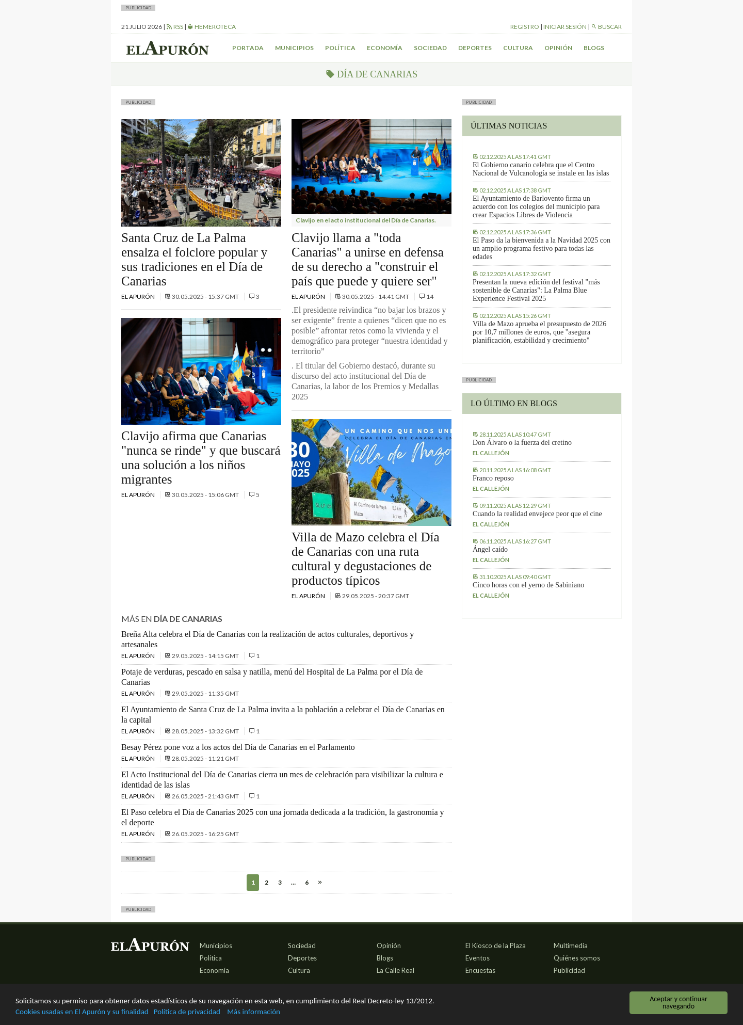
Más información (284, 1011)
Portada (248, 48)
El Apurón (138, 296)
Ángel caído (490, 549)
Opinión (558, 48)
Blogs (594, 48)
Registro (524, 26)
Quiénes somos (577, 958)
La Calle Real (395, 970)
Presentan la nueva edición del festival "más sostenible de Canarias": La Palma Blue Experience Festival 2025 (536, 290)
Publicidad (569, 970)
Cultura (518, 48)
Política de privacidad (209, 1011)
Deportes (475, 48)
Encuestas (480, 970)
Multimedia (571, 945)
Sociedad (430, 48)
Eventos (477, 958)
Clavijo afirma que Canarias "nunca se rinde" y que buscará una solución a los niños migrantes (200, 457)
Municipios (294, 48)
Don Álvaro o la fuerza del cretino (522, 442)
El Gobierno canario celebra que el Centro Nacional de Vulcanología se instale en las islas (541, 169)
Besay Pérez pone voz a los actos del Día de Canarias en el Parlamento (238, 747)
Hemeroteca (211, 26)
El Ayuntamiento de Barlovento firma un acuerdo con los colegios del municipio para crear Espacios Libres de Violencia (536, 207)
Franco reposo (493, 478)
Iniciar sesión (565, 26)
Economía (384, 48)
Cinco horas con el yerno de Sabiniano (528, 585)
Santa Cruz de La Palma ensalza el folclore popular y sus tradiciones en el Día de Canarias (194, 259)
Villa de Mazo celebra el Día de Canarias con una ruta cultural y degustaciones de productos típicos (366, 558)
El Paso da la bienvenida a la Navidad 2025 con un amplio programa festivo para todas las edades (541, 248)
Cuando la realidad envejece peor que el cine (537, 514)
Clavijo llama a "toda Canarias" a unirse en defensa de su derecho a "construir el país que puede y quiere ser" (368, 259)
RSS (174, 26)
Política (340, 48)
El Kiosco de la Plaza (495, 945)
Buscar (606, 26)
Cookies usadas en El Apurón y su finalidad (90, 1011)
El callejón (491, 453)
